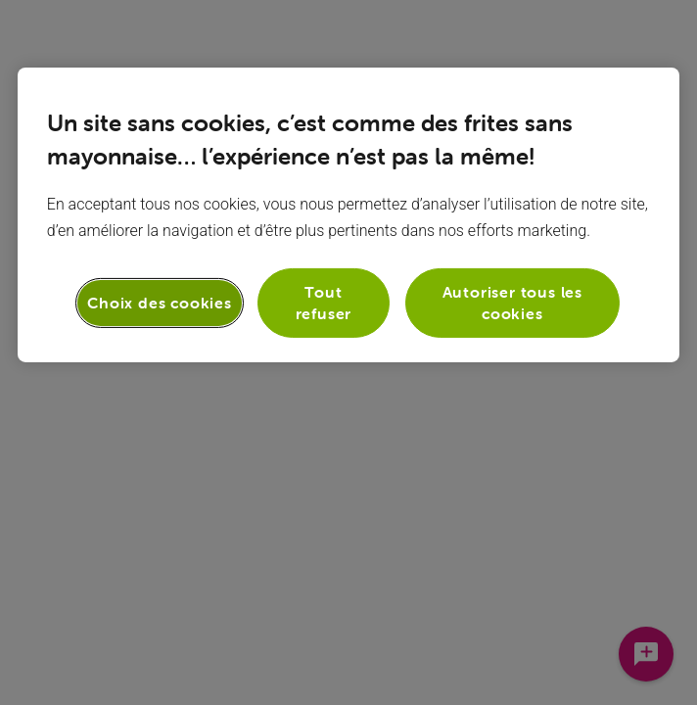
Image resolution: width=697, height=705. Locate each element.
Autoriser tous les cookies (512, 302)
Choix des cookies (159, 302)
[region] (348, 215)
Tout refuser (324, 302)
